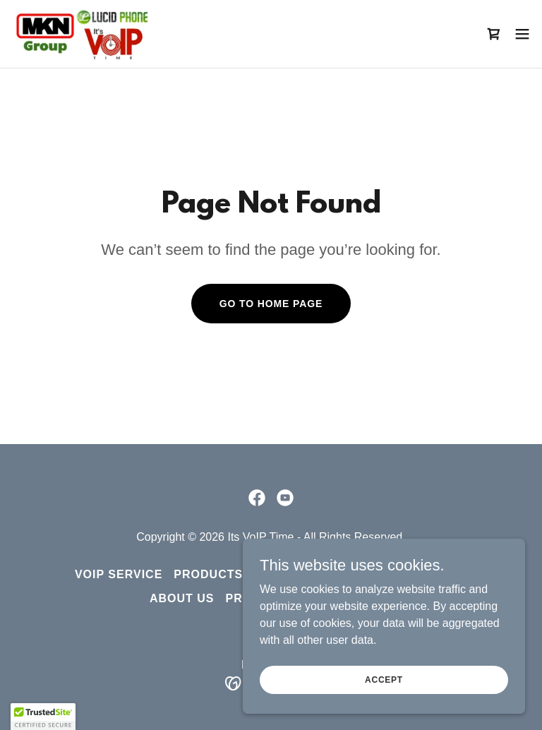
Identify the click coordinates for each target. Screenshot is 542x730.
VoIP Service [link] (118, 574)
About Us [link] (182, 598)
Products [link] (208, 574)
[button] (522, 34)
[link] (81, 34)
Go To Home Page (271, 303)
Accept (384, 679)
